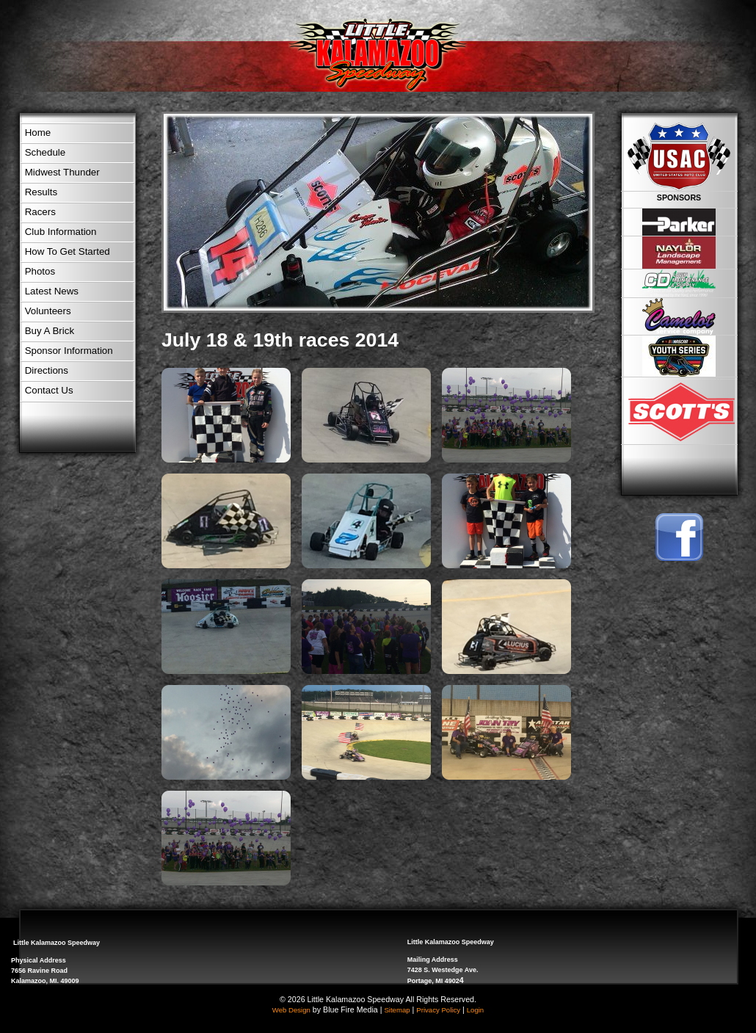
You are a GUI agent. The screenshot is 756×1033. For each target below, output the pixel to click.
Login (475, 1010)
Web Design (291, 1010)
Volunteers (48, 310)
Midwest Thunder (62, 172)
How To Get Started (67, 251)
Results (41, 191)
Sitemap (397, 1010)
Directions (46, 370)
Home (38, 132)
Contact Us (49, 390)
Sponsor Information (69, 350)
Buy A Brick (49, 330)
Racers (40, 211)
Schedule (45, 152)
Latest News (52, 291)
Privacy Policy (438, 1010)
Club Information (61, 231)
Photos (40, 271)
